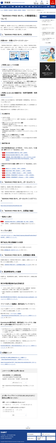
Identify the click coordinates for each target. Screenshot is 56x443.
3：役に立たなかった (27, 404)
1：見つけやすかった (9, 409)
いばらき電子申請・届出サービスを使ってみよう (48, 21)
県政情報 (5, 10)
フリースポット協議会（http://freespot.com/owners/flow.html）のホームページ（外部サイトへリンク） (18, 315)
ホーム (2, 10)
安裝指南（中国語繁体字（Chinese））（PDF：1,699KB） (20, 177)
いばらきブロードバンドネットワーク (48, 28)
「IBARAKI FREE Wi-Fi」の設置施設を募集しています (17, 264)
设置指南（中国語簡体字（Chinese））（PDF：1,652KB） (20, 175)
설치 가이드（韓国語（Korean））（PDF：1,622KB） (19, 172)
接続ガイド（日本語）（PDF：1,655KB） (16, 168)
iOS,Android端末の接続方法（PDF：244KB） (17, 152)
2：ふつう (16, 404)
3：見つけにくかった (9, 411)
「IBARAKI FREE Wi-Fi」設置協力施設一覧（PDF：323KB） (19, 221)
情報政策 (24, 10)
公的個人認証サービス (47, 24)
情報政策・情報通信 (17, 10)
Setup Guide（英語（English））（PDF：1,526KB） (18, 170)
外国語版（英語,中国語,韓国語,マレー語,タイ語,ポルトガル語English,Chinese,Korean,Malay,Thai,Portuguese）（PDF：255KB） (20, 158)
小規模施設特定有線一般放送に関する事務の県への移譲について (48, 34)
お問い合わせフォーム (17, 382)
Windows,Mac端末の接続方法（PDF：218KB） (17, 154)
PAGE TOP (28, 428)
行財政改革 (10, 10)
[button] (41, 2)
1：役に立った (7, 404)
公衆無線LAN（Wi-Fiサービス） (11, 250)
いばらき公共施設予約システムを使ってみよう (48, 39)
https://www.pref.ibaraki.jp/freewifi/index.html (11, 205)
